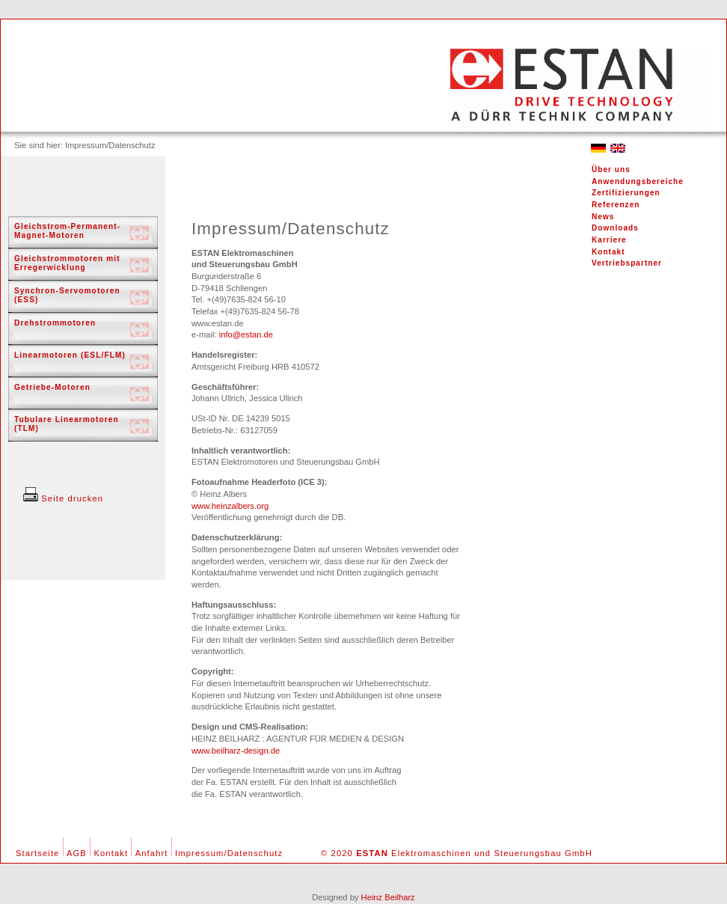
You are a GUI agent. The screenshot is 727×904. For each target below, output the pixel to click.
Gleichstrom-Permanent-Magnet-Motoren (67, 230)
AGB (77, 853)
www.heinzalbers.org (230, 505)
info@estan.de (246, 334)
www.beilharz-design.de (235, 750)
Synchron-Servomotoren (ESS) (67, 295)
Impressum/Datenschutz (229, 853)
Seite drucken (63, 498)
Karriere (609, 240)
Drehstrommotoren (55, 323)
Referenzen (615, 205)
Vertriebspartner (627, 263)
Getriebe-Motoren (52, 387)
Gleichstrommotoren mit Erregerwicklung (67, 263)
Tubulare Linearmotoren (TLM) (66, 424)
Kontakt (608, 252)
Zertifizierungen (626, 193)
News (603, 217)
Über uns (611, 169)
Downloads (615, 228)
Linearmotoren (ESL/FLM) (70, 355)
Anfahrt (151, 853)
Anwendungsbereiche (638, 181)
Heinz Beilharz (388, 897)
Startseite (37, 853)
